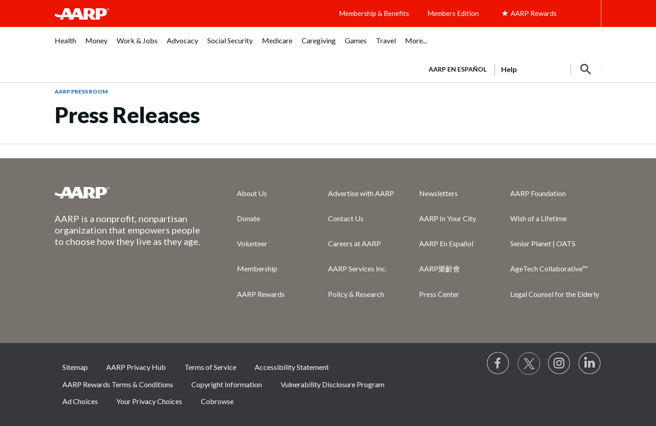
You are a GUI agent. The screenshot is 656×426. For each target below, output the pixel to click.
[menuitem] (65, 45)
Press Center (439, 294)
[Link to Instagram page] (559, 363)
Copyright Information (226, 384)
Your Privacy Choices (149, 401)
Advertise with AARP (361, 193)
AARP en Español (458, 69)
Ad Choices (80, 401)
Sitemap (75, 367)
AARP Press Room (81, 91)
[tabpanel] (510, 68)
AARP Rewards (261, 294)
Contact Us (346, 218)
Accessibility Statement (292, 367)
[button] (585, 69)
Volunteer (252, 243)
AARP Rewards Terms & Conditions (117, 384)
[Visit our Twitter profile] (529, 363)
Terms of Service (210, 367)
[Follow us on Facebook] (498, 363)
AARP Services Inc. (357, 268)
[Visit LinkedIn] (590, 363)
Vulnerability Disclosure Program (332, 384)
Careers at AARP (354, 243)
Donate (248, 218)
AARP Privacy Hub (136, 367)
